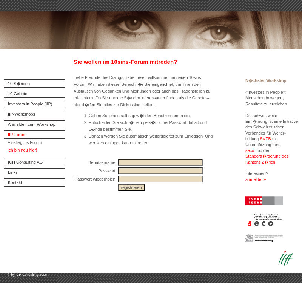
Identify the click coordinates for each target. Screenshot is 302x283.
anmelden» (255, 179)
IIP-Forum (17, 134)
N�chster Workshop (266, 80)
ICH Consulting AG (25, 162)
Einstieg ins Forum (25, 142)
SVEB (265, 138)
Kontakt (15, 182)
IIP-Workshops (21, 114)
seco (249, 150)
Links (13, 172)
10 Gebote (17, 93)
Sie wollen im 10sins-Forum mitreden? (125, 62)
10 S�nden (19, 83)
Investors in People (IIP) (30, 104)
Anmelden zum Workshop (31, 124)
